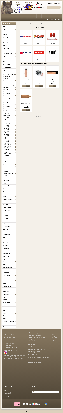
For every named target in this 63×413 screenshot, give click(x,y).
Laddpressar (9, 167)
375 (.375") (10, 138)
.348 (10, 119)
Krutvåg (9, 108)
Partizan (7, 163)
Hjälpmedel (6, 180)
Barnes (7, 155)
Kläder (9, 196)
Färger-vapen (9, 64)
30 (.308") (10, 134)
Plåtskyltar (5, 240)
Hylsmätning (9, 89)
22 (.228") (10, 129)
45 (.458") (10, 141)
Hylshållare (9, 87)
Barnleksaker (6, 32)
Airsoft (4, 26)
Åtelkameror (6, 316)
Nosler (6, 161)
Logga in (49, 3)
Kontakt (10, 16)
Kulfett (9, 111)
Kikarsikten (9, 194)
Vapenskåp (6, 289)
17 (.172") (10, 125)
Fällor (4, 61)
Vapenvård (9, 297)
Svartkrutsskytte (9, 272)
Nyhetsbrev (55, 342)
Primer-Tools (9, 169)
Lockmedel (5, 218)
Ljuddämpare (6, 215)
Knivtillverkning (6, 202)
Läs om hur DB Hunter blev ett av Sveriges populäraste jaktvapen (38, 358)
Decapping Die (9, 80)
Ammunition (9, 29)
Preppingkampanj (7, 242)
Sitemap (5, 327)
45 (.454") (10, 140)
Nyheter (5, 237)
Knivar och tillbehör (9, 199)
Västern (9, 313)
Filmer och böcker (9, 53)
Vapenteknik (6, 291)
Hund (4, 183)
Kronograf (5, 102)
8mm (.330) (10, 152)
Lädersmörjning (7, 226)
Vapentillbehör (9, 294)
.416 (10, 120)
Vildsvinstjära (9, 302)
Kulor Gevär (9, 117)
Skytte (9, 261)
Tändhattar (6, 171)
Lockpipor (9, 221)
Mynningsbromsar (7, 232)
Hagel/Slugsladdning (8, 85)
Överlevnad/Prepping (30, 16)
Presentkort (6, 245)
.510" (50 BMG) (7, 123)
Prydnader (5, 251)
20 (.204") (10, 126)
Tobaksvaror (6, 278)
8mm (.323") (10, 151)
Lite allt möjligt (46, 16)
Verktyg (9, 175)
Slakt (4, 264)
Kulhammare (9, 115)
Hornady (7, 157)
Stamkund (57, 3)
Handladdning (9, 67)
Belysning (5, 40)
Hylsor (9, 91)
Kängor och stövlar (7, 207)
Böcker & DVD (6, 76)
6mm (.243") (10, 148)
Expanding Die (9, 83)
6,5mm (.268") (10, 146)
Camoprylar (6, 48)
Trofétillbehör (9, 280)
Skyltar (4, 259)
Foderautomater (7, 59)
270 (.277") (10, 132)
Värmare (5, 308)
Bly (4, 70)
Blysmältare (9, 72)
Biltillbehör (5, 42)
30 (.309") (10, 135)
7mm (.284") (10, 149)
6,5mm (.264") (10, 144)
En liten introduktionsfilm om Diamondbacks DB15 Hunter (35, 361)
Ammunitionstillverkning (10, 389)
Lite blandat (6, 213)
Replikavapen (6, 253)
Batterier (5, 34)
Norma (6, 160)
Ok (57, 391)
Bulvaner (5, 45)
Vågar (4, 305)
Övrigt (4, 177)
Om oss (4, 16)
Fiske (9, 56)
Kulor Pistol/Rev (9, 164)
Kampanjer (5, 324)
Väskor (9, 310)
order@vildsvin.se (12, 339)
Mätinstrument (6, 234)
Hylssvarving (9, 98)
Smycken (5, 270)
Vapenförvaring (7, 286)
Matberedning (6, 229)
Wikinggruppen (36, 411)
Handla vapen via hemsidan (11, 347)
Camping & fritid (7, 51)
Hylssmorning (9, 96)
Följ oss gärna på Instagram (11, 350)
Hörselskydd (6, 186)
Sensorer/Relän (7, 256)
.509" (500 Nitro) (10, 122)
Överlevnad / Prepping (9, 321)
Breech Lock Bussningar (9, 74)
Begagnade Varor (7, 37)
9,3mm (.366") (10, 154)
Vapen (39, 16)
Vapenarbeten (18, 16)
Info (24, 86)
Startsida (20, 23)
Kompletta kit (9, 100)
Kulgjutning (9, 113)
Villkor (53, 334)
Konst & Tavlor (6, 205)
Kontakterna (7, 390)
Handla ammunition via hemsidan (13, 349)
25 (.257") (10, 131)
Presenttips (6, 248)
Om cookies (7, 396)
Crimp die (9, 78)
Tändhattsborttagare (9, 173)
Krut (9, 104)
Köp (28, 86)
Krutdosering (9, 106)
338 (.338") (10, 137)
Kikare (4, 191)
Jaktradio (5, 188)
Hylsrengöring (9, 93)
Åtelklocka (5, 318)
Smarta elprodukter (8, 267)
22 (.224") (10, 128)
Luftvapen (5, 224)
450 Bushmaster (10, 143)
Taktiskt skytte (9, 275)
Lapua (6, 158)
